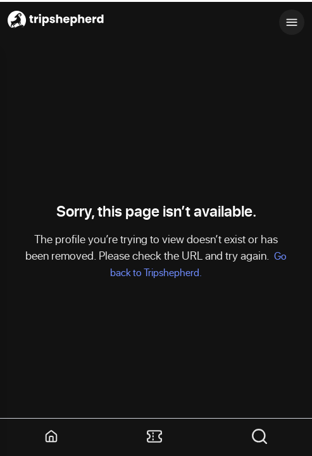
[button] (51, 437)
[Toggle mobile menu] (291, 22)
